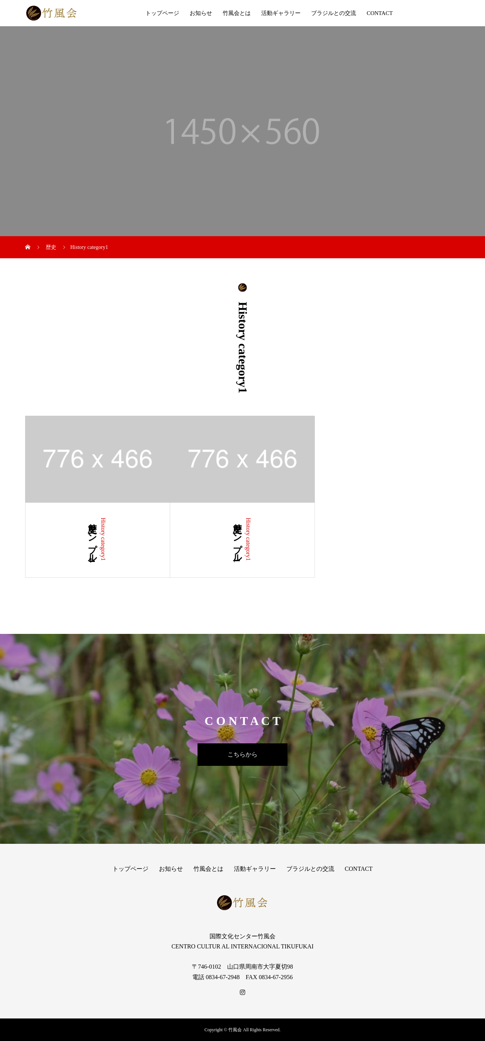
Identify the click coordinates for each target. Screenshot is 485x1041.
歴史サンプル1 (237, 540)
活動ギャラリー (281, 13)
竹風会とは (237, 13)
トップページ (162, 13)
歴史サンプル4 (92, 540)
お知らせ (201, 13)
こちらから (242, 754)
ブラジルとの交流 (333, 13)
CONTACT (380, 13)
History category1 (103, 539)
